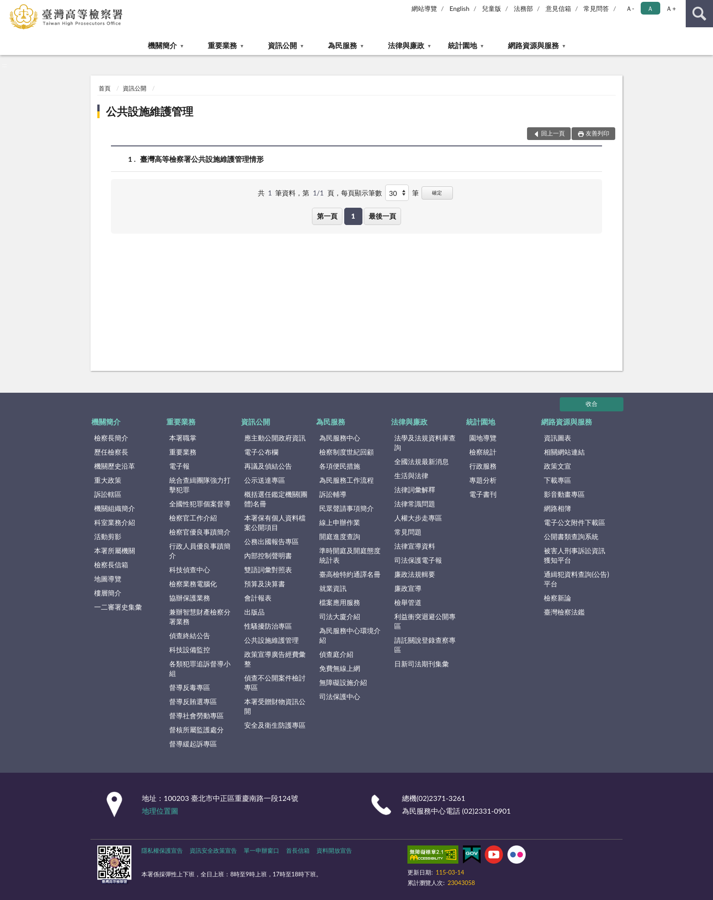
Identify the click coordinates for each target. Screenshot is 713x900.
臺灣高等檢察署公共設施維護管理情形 (202, 159)
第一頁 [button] (327, 216)
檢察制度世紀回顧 (346, 452)
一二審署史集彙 (118, 607)
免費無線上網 (339, 668)
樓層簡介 (107, 593)
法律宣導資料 (414, 546)
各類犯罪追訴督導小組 (200, 668)
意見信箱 (558, 8)
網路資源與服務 (533, 45)
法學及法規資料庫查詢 (425, 442)
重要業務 (222, 45)
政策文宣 (557, 466)
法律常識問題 (414, 504)
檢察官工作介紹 (193, 518)
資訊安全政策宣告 (213, 850)
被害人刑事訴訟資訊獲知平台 (574, 555)
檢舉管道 (408, 602)
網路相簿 (557, 508)
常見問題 (408, 532)
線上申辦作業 (339, 522)
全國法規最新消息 (421, 461)
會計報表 (257, 598)
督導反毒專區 (189, 687)
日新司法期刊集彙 (421, 664)
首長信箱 (298, 850)
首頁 (104, 88)
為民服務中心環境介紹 (350, 635)
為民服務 (342, 45)
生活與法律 (411, 475)
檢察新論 (557, 598)
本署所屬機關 (114, 550)
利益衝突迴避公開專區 (425, 621)
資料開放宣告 (334, 850)
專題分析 (483, 480)
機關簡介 (162, 45)
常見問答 (596, 8)
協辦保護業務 (189, 598)
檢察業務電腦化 (193, 584)
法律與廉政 (406, 45)
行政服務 (483, 466)
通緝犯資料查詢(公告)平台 (576, 579)
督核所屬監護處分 (196, 729)
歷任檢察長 (111, 452)
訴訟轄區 (107, 494)
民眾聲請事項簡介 (346, 508)
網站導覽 (424, 8)
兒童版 (491, 8)
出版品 (254, 612)
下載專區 (557, 480)
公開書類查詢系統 (571, 536)
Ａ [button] (650, 8)
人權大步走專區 (418, 518)
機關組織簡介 (114, 508)
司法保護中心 (339, 696)
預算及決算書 (264, 584)
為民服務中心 (339, 438)
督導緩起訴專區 (193, 744)
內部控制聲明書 (268, 555)
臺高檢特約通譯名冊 (350, 574)
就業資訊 (332, 588)
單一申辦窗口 (261, 850)
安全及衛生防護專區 (275, 725)
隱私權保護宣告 (162, 850)
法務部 (523, 8)
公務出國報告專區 (271, 541)
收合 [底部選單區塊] (592, 403)
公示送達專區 (264, 480)
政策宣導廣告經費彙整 (275, 659)
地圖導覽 (107, 579)
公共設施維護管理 (149, 111)
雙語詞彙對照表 (268, 569)
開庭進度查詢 (339, 536)
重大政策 (107, 480)
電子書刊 (483, 494)
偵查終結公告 (189, 635)
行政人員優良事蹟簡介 (200, 551)
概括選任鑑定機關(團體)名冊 (275, 499)
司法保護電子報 (418, 560)
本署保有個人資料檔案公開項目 (275, 522)
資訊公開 (282, 45)
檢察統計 (483, 452)
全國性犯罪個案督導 (200, 504)
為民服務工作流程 (346, 480)
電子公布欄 (261, 452)
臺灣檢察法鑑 (564, 612)
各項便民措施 (339, 466)
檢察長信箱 (111, 564)
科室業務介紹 (114, 522)
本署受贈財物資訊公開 (275, 706)
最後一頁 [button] (382, 216)
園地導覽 (483, 438)
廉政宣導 (408, 588)
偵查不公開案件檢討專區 (275, 682)
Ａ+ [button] (671, 8)
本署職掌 (182, 438)
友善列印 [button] (597, 133)
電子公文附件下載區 (574, 522)
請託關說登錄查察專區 (425, 645)
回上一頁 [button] (553, 133)
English (460, 8)
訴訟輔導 (332, 494)
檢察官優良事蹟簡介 (200, 532)
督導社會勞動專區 (196, 715)
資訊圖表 (557, 438)
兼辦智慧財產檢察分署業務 (200, 616)
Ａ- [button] (630, 8)
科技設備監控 (189, 649)
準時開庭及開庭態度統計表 (350, 555)
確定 (437, 192)
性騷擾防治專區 (268, 626)
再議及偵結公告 (268, 466)
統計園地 (462, 45)
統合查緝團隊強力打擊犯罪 (200, 485)
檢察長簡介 (111, 438)
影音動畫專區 (564, 494)
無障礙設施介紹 (343, 682)
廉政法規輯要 (414, 574)
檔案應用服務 (339, 602)
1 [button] (353, 216)
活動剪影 (107, 536)
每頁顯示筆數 (361, 193)
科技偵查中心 (189, 569)
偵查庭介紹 (336, 654)
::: (7, 6)
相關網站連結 (564, 452)
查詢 (699, 13)
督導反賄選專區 (193, 701)
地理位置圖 (160, 810)
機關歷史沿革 (114, 466)
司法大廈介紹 (339, 616)
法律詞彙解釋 (414, 489)
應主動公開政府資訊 (275, 438)
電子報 (179, 466)
